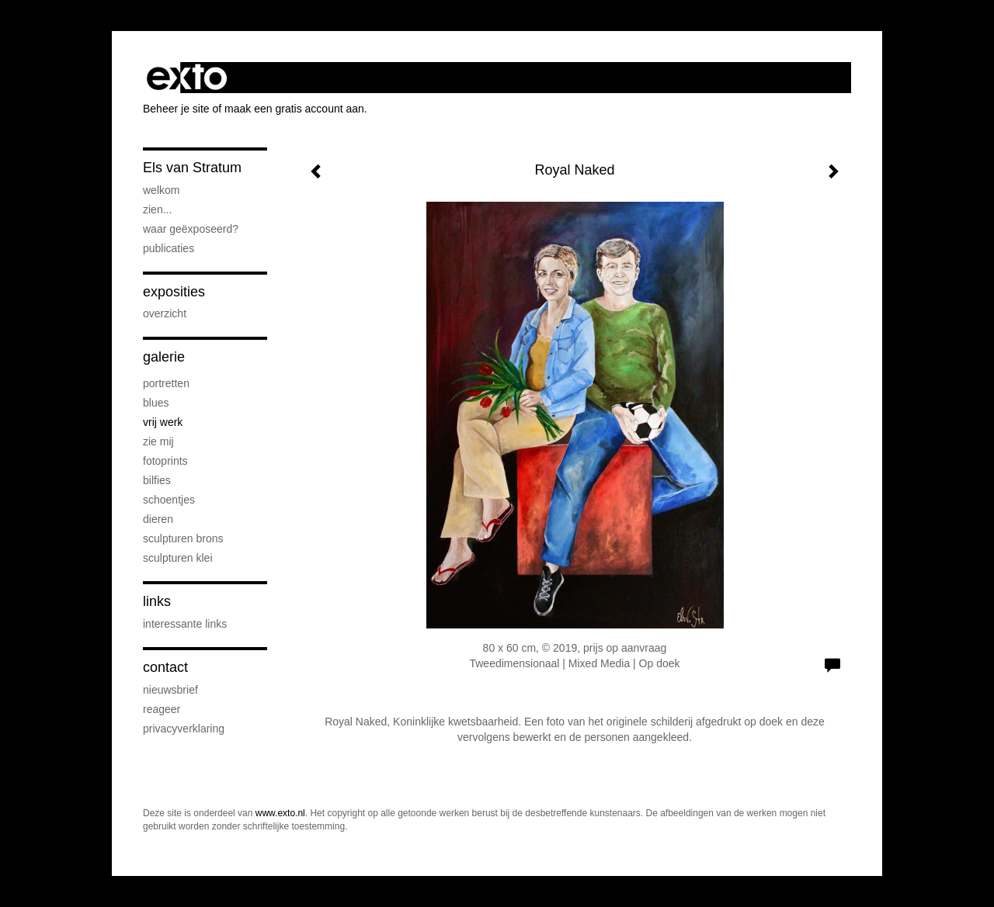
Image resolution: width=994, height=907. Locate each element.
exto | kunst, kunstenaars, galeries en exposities (187, 77)
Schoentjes (169, 499)
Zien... (157, 209)
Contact (165, 667)
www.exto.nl (280, 813)
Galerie (164, 357)
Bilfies (157, 480)
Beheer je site (176, 108)
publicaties (168, 248)
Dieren (158, 519)
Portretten (166, 383)
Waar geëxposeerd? (190, 229)
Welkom (161, 190)
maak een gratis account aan (294, 108)
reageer (161, 709)
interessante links (185, 624)
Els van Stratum (192, 167)
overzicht (164, 313)
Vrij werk (162, 422)
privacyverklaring (183, 728)
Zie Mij (158, 441)
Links (157, 601)
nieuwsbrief (170, 690)
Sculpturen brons (183, 538)
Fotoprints (165, 461)
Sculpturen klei (178, 558)
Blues (156, 402)
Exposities (174, 291)
